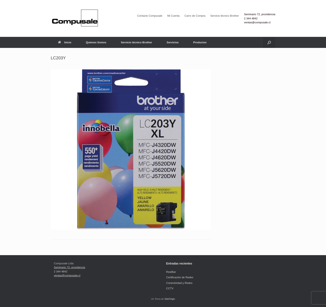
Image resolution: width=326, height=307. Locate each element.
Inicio (64, 42)
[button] (269, 42)
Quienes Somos (96, 42)
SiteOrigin (169, 299)
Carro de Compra (194, 15)
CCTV (169, 288)
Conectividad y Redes (179, 283)
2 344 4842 (251, 18)
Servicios (173, 42)
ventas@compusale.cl (257, 22)
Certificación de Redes (179, 277)
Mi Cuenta (173, 15)
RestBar (171, 271)
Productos (199, 42)
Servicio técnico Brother (224, 15)
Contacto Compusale (149, 15)
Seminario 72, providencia (259, 14)
